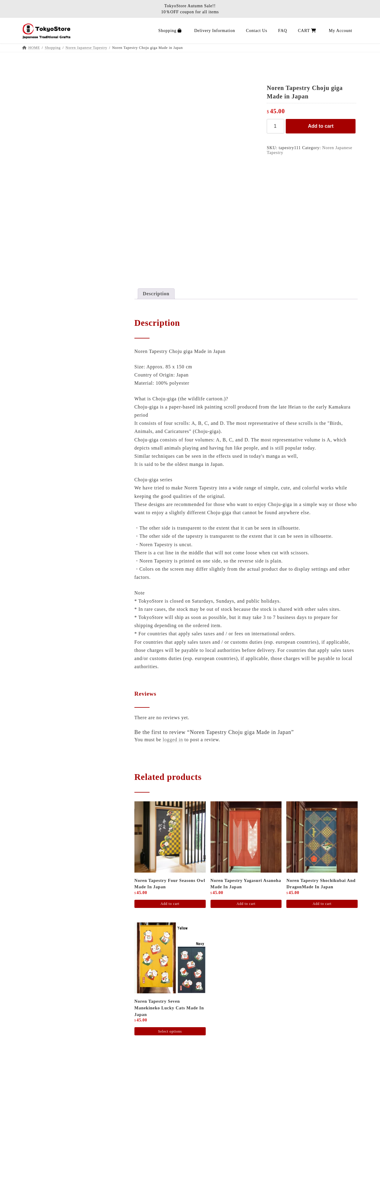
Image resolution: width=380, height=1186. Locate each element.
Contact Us (51, 1175)
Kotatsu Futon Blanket (48, 170)
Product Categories (45, 436)
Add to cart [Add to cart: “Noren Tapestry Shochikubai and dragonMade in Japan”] (322, 904)
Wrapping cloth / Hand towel (54, 314)
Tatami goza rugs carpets (51, 159)
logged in (173, 739)
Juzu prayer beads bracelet (52, 414)
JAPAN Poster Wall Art (49, 137)
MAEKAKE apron (44, 125)
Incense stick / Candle (48, 424)
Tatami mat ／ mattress (49, 148)
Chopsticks (37, 303)
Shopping (49, 1117)
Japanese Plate (40, 281)
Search (100, 73)
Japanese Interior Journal (66, 1105)
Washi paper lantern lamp (51, 204)
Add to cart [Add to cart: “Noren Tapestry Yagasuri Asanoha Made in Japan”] (246, 904)
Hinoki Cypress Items (47, 369)
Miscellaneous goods (47, 358)
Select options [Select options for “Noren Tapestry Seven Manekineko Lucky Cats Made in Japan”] (170, 1031)
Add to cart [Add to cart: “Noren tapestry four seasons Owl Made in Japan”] (169, 904)
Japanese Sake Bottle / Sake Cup (58, 347)
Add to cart (320, 126)
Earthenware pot (42, 259)
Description (156, 293)
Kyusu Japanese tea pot (49, 325)
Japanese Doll (40, 237)
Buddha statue (40, 391)
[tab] (156, 293)
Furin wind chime (43, 226)
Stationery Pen (41, 103)
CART (46, 1163)
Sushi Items (38, 292)
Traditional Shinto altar (49, 380)
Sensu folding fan (43, 215)
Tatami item (38, 193)
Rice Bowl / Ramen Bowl (51, 270)
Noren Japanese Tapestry (50, 248)
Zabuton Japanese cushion (52, 181)
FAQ (44, 1140)
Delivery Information (62, 1128)
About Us (49, 1094)
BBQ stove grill (42, 115)
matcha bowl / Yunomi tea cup (56, 336)
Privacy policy (54, 1151)
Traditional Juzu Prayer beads (55, 402)
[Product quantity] (275, 126)
